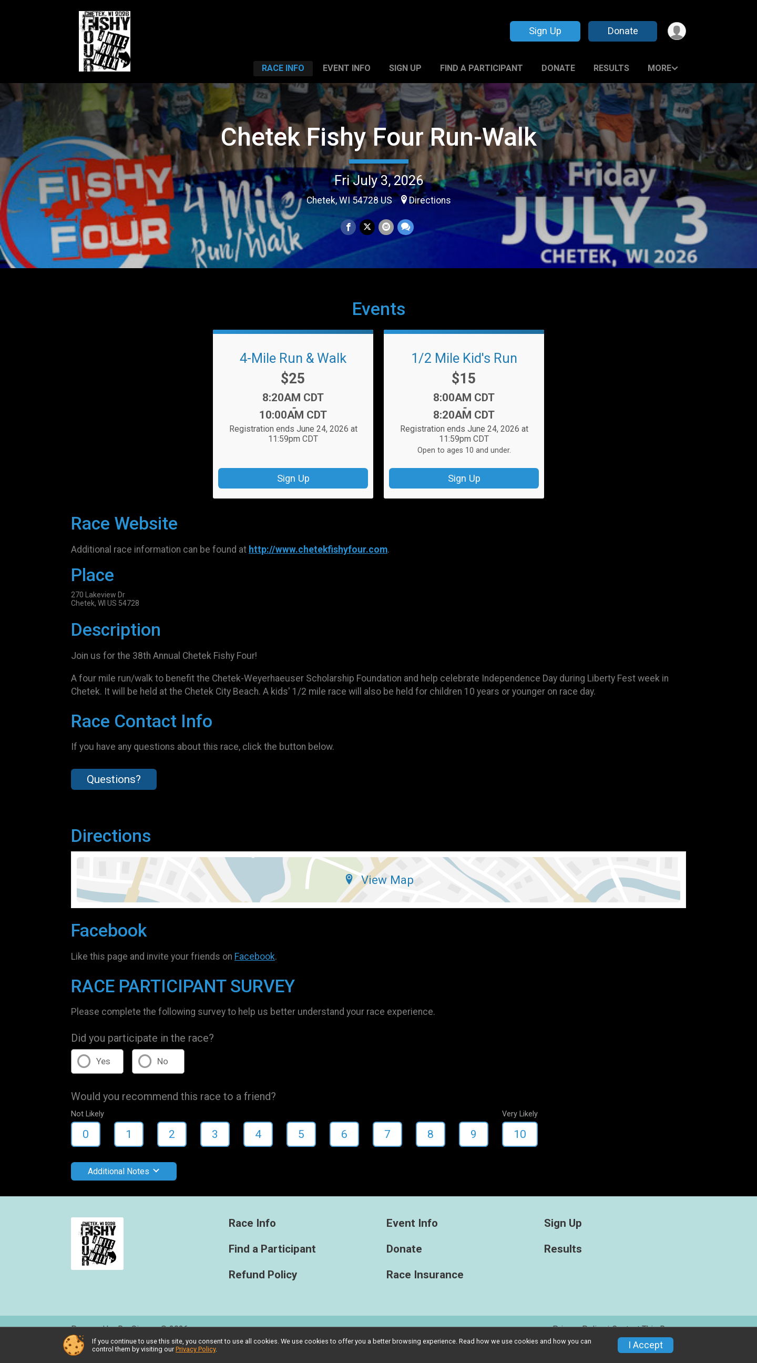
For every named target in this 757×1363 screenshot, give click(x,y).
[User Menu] (676, 31)
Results (611, 68)
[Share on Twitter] (367, 227)
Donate (622, 30)
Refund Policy (263, 1290)
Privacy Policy (196, 1349)
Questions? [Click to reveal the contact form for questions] (114, 794)
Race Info (283, 68)
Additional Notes (124, 1186)
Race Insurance (425, 1290)
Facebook (254, 971)
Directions (430, 200)
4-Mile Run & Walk (293, 373)
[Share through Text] (404, 227)
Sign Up (544, 30)
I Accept (645, 1345)
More (659, 68)
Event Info (347, 68)
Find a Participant (481, 68)
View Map (379, 894)
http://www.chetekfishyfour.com (318, 563)
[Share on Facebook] (348, 227)
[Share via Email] (385, 227)
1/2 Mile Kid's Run (464, 373)
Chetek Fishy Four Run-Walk (379, 137)
